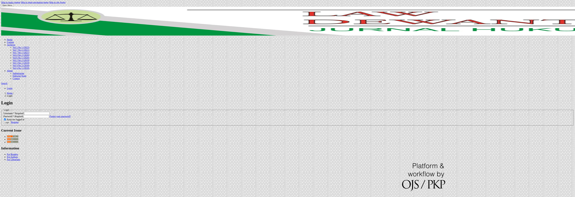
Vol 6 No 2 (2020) (21, 55)
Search (4, 83)
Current (10, 42)
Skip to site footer (57, 2)
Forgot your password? (60, 116)
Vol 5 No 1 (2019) (21, 63)
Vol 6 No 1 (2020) (21, 58)
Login (9, 88)
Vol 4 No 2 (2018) (21, 65)
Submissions (18, 73)
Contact (16, 78)
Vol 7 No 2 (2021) (21, 50)
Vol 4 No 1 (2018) (21, 68)
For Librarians (13, 159)
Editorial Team (19, 76)
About (10, 71)
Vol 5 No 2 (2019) (21, 60)
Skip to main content (10, 2)
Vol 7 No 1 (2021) (21, 52)
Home (10, 39)
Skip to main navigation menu (35, 2)
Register (15, 122)
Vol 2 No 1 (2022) (21, 47)
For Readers (12, 154)
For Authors (12, 157)
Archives (11, 45)
